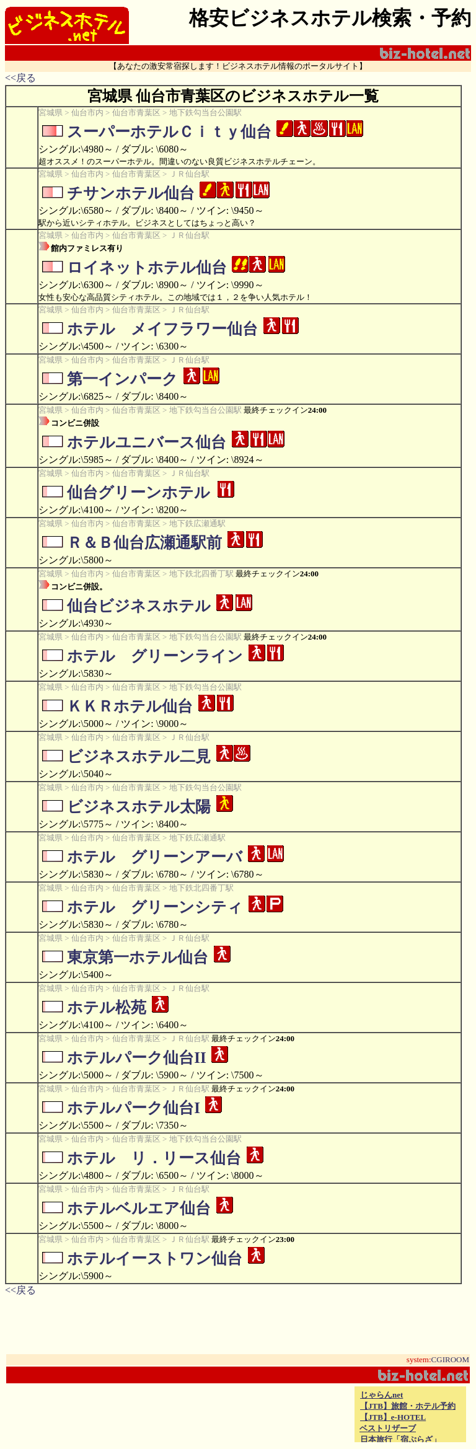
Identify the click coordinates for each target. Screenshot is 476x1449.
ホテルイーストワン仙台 (154, 1258)
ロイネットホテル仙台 (147, 267)
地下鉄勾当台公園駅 (205, 112)
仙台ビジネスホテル (139, 605)
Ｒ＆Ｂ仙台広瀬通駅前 (144, 542)
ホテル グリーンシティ (155, 907)
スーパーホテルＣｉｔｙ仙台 (169, 131)
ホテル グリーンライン (155, 656)
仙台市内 (87, 112)
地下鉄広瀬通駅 (197, 523)
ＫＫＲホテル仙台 (130, 706)
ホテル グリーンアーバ (154, 856)
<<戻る (20, 78)
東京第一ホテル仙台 (137, 957)
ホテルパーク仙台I (133, 1107)
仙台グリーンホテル (138, 492)
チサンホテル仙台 (131, 193)
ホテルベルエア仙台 (139, 1208)
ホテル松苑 (106, 1007)
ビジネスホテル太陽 (139, 806)
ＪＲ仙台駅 (189, 173)
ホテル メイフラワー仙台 (162, 328)
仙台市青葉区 (136, 112)
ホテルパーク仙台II (136, 1057)
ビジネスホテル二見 (139, 756)
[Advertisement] (207, 1414)
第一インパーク (122, 379)
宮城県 (50, 112)
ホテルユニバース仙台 (146, 442)
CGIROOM (450, 1359)
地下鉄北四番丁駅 (201, 573)
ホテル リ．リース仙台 (154, 1158)
